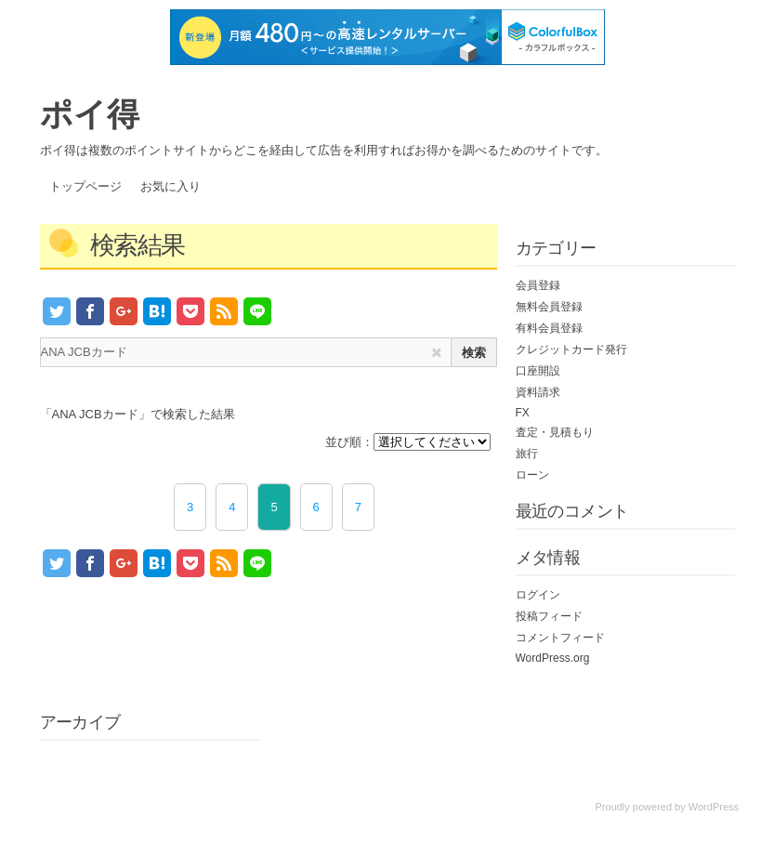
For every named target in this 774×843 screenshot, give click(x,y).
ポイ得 (89, 114)
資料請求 (538, 392)
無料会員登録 (549, 306)
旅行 (527, 453)
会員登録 (538, 285)
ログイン (538, 594)
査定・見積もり (555, 432)
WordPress (714, 806)
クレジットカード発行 (571, 349)
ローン (532, 474)
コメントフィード (560, 637)
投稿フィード (549, 616)
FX (523, 412)
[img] (436, 353)
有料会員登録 (549, 328)
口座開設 (538, 370)
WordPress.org (553, 658)
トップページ (85, 186)
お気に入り (170, 186)
